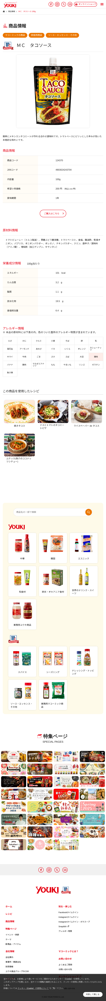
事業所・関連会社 (13, 962)
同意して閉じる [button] (93, 994)
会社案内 (9, 957)
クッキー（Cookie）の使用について (33, 988)
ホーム (9, 906)
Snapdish (64, 926)
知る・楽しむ (65, 906)
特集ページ (11, 929)
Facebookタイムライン (68, 912)
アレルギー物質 (65, 931)
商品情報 (10, 921)
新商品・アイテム (13, 944)
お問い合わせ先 (65, 969)
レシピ (9, 914)
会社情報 (10, 951)
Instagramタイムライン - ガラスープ (74, 922)
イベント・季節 (12, 935)
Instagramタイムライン (69, 917)
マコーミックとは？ (68, 951)
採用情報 (9, 967)
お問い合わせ (65, 959)
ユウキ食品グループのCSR (17, 971)
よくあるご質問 (65, 965)
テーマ (8, 939)
